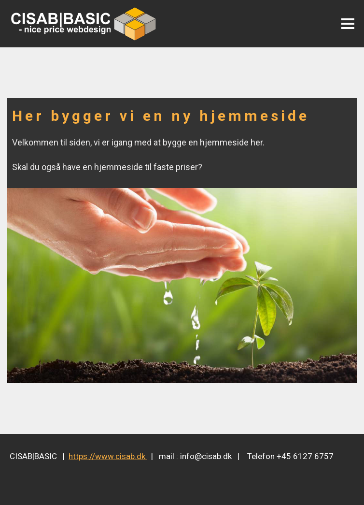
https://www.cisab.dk (108, 456)
